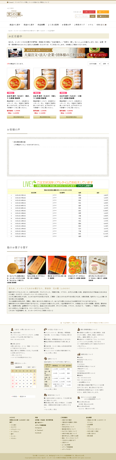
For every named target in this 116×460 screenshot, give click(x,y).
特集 (36, 417)
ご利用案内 (64, 417)
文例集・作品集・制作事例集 (44, 420)
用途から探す (29, 24)
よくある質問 (53, 24)
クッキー (13, 436)
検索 (92, 16)
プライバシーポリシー (94, 429)
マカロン (13, 438)
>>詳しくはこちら (16, 355)
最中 (12, 434)
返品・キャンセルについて (70, 438)
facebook (38, 433)
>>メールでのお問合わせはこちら (21, 357)
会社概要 (89, 417)
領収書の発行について (69, 429)
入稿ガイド (65, 442)
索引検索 (90, 436)
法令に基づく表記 (92, 431)
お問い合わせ (89, 12)
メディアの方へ (66, 449)
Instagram (38, 427)
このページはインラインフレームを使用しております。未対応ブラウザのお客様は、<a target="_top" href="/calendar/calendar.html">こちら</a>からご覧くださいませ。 (25, 379)
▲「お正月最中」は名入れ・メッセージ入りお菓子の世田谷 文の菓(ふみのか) (84, 323)
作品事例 (41, 24)
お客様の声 (66, 24)
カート (103, 16)
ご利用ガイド (79, 24)
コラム (90, 24)
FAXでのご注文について (69, 431)
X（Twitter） (39, 430)
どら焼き (13, 425)
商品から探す (15, 24)
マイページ (77, 12)
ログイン (103, 12)
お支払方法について (68, 427)
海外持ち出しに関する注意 (70, 436)
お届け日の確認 (67, 420)
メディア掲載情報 (40, 425)
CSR (88, 427)
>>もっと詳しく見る (50, 353)
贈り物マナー (39, 422)
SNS (101, 24)
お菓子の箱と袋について (69, 433)
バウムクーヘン (16, 429)
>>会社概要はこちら (83, 382)
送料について (66, 424)
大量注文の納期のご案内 (69, 422)
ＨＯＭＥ (12, 417)
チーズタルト (15, 431)
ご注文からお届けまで (69, 440)
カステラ (13, 427)
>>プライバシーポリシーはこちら (87, 348)
